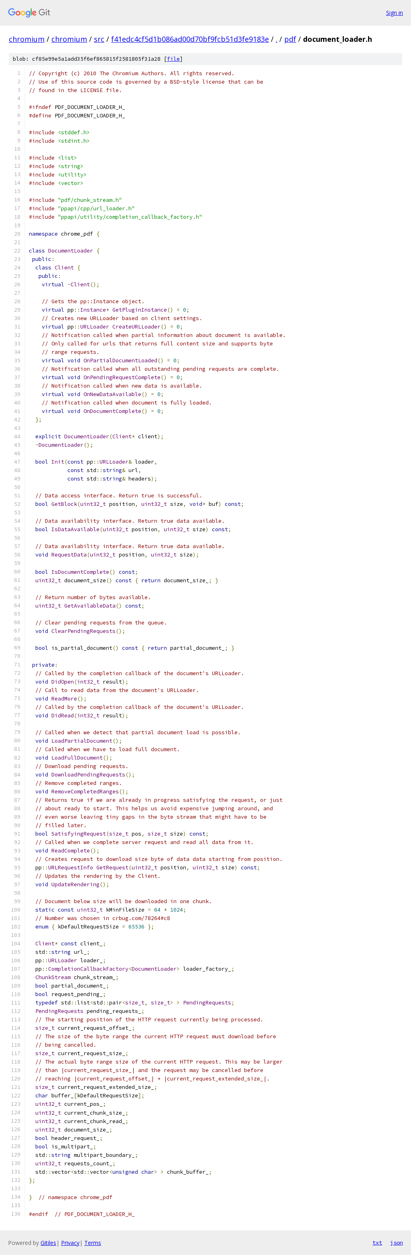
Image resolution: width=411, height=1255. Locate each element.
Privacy (70, 1243)
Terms (92, 1243)
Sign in (394, 12)
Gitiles (48, 1243)
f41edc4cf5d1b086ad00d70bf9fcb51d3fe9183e (190, 39)
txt (377, 1242)
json (396, 1242)
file (173, 58)
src (99, 39)
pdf (290, 39)
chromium (27, 39)
